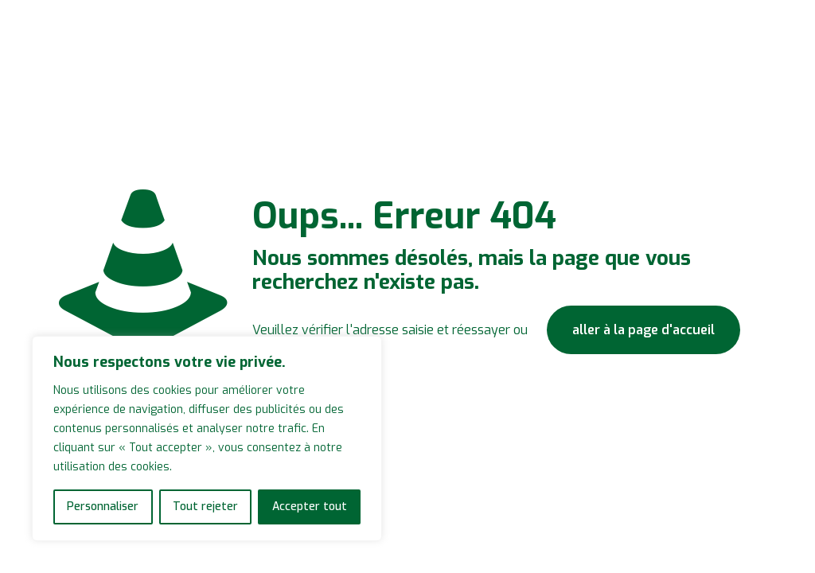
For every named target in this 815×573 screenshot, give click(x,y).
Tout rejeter (205, 506)
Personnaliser (102, 506)
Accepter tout (309, 506)
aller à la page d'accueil (643, 330)
